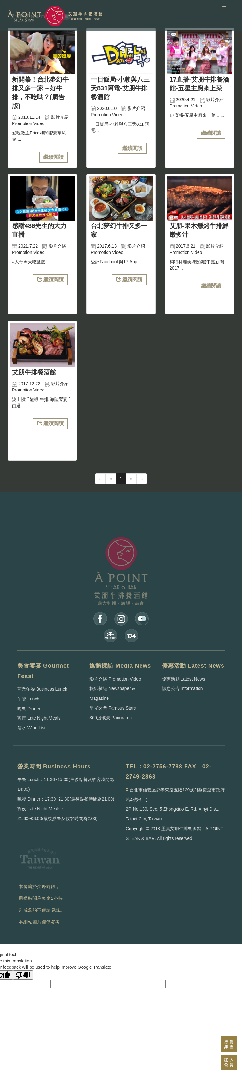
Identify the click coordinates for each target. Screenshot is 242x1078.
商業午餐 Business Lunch (42, 689)
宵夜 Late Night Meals (38, 718)
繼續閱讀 (53, 157)
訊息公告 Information (182, 688)
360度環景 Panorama (110, 717)
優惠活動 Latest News (183, 679)
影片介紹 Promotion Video (115, 679)
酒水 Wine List (31, 727)
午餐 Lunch (28, 698)
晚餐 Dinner (28, 708)
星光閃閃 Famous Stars (112, 707)
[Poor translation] (23, 975)
